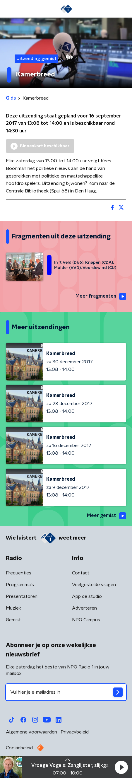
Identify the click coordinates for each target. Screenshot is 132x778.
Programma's (20, 584)
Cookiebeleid (19, 747)
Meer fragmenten (101, 296)
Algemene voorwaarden (31, 732)
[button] (121, 767)
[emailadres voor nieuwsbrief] (66, 692)
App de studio (87, 596)
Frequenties (18, 573)
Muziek (13, 608)
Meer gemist (106, 515)
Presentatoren (21, 596)
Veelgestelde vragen (94, 584)
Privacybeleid (75, 732)
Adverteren (84, 608)
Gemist (13, 619)
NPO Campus (86, 619)
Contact (80, 573)
